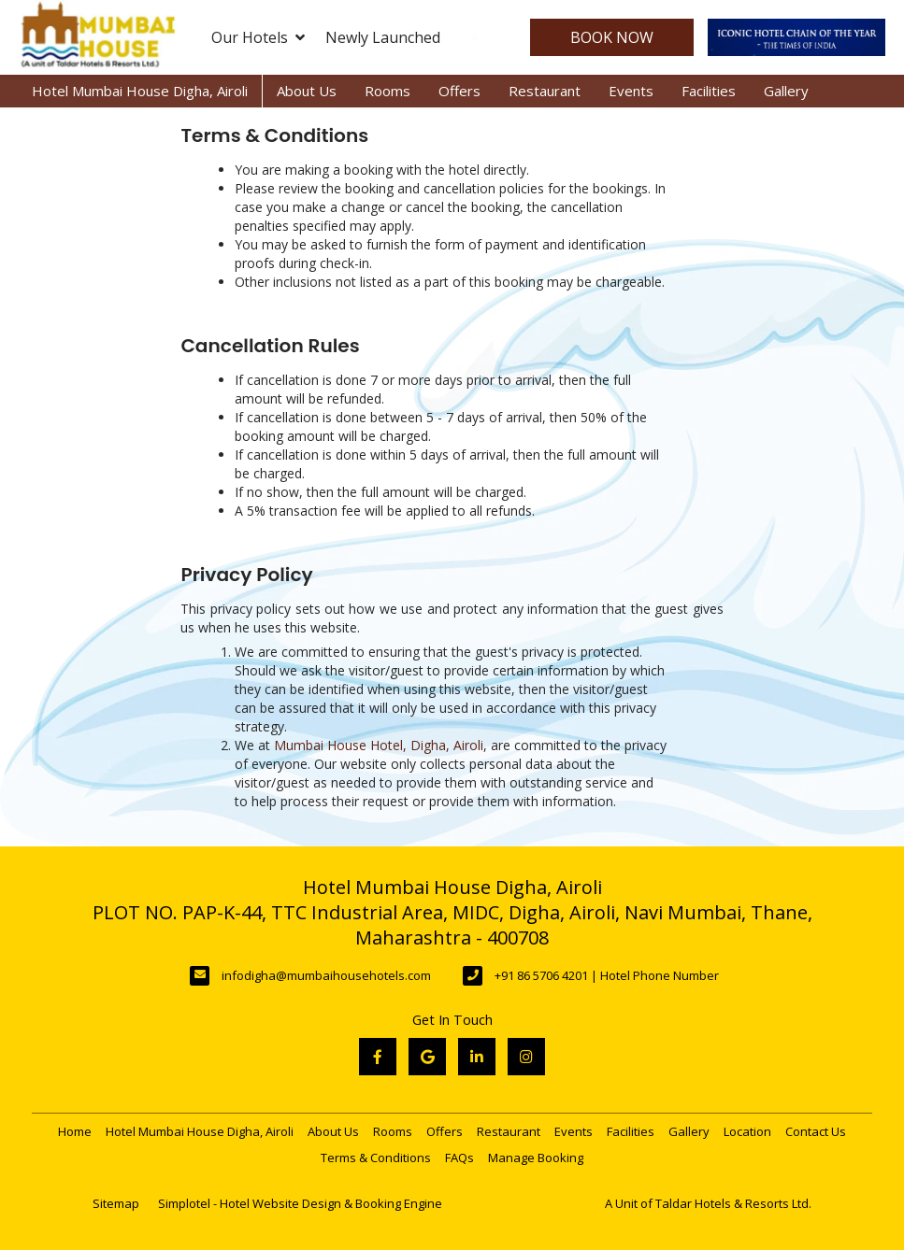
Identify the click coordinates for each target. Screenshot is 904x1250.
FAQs (459, 1157)
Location (747, 1131)
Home (75, 1131)
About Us (307, 90)
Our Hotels (258, 37)
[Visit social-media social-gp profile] (427, 1056)
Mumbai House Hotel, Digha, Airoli (378, 745)
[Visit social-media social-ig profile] (526, 1056)
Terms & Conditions (376, 1157)
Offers (459, 90)
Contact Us (815, 1131)
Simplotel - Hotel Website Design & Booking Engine (300, 1203)
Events (631, 90)
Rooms (387, 90)
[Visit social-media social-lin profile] (476, 1056)
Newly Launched (382, 37)
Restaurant (545, 90)
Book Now (611, 37)
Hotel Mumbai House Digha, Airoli (140, 90)
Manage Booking (535, 1157)
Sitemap (116, 1203)
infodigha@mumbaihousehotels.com (326, 975)
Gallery (786, 90)
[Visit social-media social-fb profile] (377, 1056)
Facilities (709, 90)
